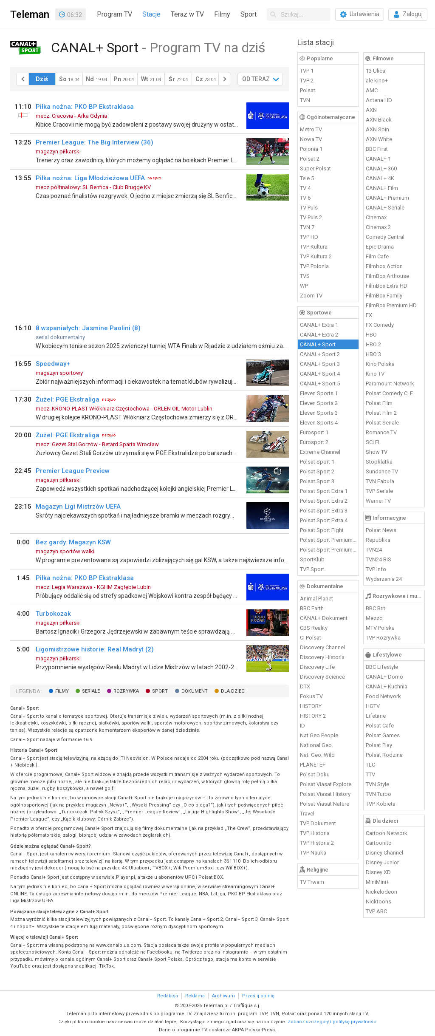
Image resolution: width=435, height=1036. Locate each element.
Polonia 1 (311, 149)
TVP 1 (307, 71)
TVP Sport (312, 569)
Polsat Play (379, 745)
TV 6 (305, 198)
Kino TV (375, 374)
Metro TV (311, 129)
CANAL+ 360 (381, 168)
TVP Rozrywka (383, 637)
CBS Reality (314, 628)
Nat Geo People (319, 735)
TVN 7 (307, 227)
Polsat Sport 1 (317, 462)
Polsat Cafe (380, 725)
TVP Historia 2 (317, 843)
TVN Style (377, 784)
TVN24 (374, 549)
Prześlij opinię (258, 996)
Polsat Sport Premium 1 (328, 540)
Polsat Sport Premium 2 (328, 549)
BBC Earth (312, 608)
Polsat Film (379, 403)
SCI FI (372, 442)
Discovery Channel (322, 647)
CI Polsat (310, 637)
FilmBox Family (384, 295)
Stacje (151, 14)
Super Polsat (315, 168)
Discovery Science (322, 677)
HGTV (373, 706)
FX (369, 315)
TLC (370, 764)
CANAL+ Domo (384, 677)
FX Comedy (380, 325)
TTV (370, 774)
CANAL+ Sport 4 (320, 374)
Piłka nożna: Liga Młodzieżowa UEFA (90, 178)
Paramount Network (390, 383)
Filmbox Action (384, 266)
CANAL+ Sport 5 (320, 383)
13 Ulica (375, 71)
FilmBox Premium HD (391, 305)
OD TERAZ (256, 79)
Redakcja (167, 996)
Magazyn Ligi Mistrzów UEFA (78, 506)
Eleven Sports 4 (319, 422)
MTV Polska (380, 628)
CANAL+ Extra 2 (319, 334)
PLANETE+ (312, 764)
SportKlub (312, 559)
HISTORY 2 (313, 716)
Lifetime (376, 716)
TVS (305, 276)
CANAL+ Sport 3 (320, 364)
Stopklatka (379, 462)
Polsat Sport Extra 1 (323, 491)
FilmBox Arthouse (387, 276)
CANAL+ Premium (387, 198)
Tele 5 (307, 178)
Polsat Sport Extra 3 (323, 510)
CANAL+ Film (382, 188)
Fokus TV (311, 696)
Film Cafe (377, 256)
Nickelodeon (381, 892)
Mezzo (374, 618)
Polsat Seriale (382, 422)
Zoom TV (311, 295)
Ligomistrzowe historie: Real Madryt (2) (95, 649)
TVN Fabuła (380, 481)
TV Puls (309, 207)
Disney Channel (384, 852)
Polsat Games (383, 735)
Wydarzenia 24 (384, 579)
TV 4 (305, 188)
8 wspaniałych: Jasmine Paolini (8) (88, 328)
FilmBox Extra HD (386, 286)
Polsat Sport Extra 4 (323, 520)
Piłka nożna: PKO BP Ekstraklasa (85, 106)
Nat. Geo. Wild (317, 755)
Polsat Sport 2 (317, 471)
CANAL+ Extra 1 (319, 325)
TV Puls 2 (311, 217)
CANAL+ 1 (378, 159)
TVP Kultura (314, 246)
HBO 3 (373, 354)
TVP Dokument (318, 823)
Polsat (307, 90)
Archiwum (223, 996)
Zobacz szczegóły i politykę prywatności (333, 1022)
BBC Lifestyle (382, 667)
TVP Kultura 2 (316, 256)
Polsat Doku (315, 774)
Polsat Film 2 (381, 413)
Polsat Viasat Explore (325, 784)
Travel (307, 813)
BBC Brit (375, 608)
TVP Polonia (314, 266)
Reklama (195, 996)
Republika (378, 540)
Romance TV (381, 432)
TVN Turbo (378, 794)
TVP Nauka (313, 852)
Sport (248, 14)
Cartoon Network (386, 833)
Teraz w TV (187, 14)
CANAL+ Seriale (385, 207)
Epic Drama (380, 246)
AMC (372, 90)
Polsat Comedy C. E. (390, 393)
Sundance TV (382, 471)
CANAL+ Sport (318, 344)
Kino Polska (380, 364)
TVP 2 (307, 80)
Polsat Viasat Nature (324, 804)
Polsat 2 (309, 159)
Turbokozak (53, 613)
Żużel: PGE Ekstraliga (67, 399)
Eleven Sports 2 (319, 403)
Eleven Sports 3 (319, 413)
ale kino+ (377, 80)
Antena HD (379, 100)
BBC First (377, 149)
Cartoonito (379, 843)
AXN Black (379, 119)
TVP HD (309, 237)
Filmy (222, 14)
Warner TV (378, 501)
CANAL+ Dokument (323, 618)
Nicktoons (378, 901)
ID (302, 725)
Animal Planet (316, 598)
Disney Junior (382, 862)
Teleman (29, 14)
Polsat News (381, 530)
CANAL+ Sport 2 (320, 354)
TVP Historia (315, 833)
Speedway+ (53, 364)
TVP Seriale (379, 491)
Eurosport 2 (314, 442)
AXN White (379, 139)
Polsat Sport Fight (322, 530)
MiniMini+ (377, 882)
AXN (371, 110)
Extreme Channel (320, 452)
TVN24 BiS (378, 559)
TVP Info (376, 569)
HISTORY (311, 706)
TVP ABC (376, 911)
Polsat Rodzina (384, 755)
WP (304, 286)
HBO (371, 334)
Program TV (114, 14)
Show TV (376, 452)
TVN (305, 100)
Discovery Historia (322, 657)
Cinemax (376, 217)
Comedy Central (385, 237)
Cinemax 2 (378, 227)
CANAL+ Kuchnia (386, 686)
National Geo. (316, 745)
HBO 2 (373, 344)
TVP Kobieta (380, 804)
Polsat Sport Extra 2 (323, 501)
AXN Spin (377, 129)
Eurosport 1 (314, 432)
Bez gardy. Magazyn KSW (73, 542)
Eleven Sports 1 (319, 393)
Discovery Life (317, 667)
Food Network (383, 696)
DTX (305, 686)
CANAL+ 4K (380, 178)
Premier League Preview (73, 471)
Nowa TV (311, 139)
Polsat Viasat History (325, 794)
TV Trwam (312, 882)
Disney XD (378, 872)
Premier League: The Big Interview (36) (94, 142)
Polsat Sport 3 (317, 481)
